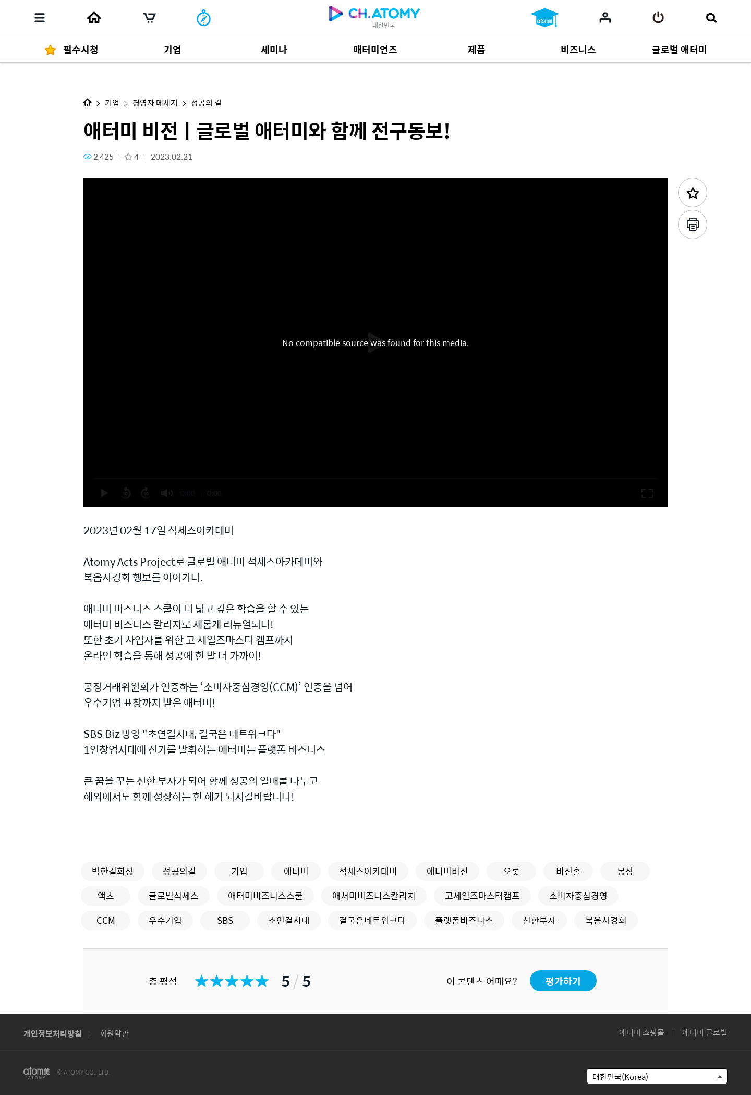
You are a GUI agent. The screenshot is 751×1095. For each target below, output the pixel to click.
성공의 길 (206, 103)
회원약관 (114, 1033)
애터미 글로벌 (705, 1032)
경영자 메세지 (155, 103)
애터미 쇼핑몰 (641, 1032)
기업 (112, 103)
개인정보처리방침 (52, 1033)
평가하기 (563, 981)
